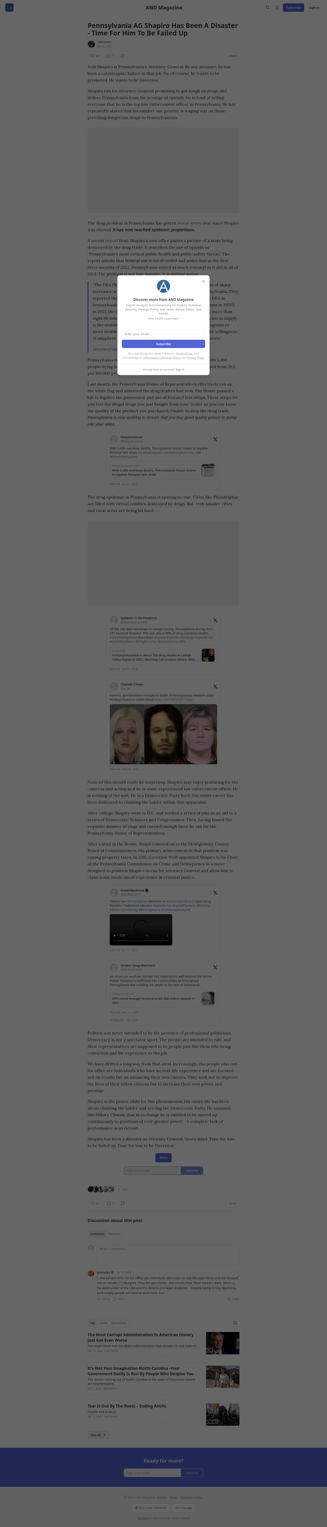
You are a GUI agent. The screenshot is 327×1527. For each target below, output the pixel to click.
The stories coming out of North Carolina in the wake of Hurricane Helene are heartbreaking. (141, 1381)
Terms (173, 1497)
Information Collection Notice (162, 357)
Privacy (162, 1497)
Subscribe (293, 7)
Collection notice (191, 1497)
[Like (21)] (95, 56)
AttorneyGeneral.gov (113, 349)
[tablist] (105, 1234)
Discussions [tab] (119, 1323)
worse (183, 223)
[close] (203, 281)
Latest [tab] (103, 1323)
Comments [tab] (97, 1234)
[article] (163, 1345)
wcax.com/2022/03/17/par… (175, 699)
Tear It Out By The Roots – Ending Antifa (127, 1406)
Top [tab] (92, 1323)
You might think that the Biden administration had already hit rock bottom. (142, 1346)
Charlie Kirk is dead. (102, 1412)
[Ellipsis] (237, 1272)
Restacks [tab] (114, 1234)
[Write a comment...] (168, 1255)
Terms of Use (184, 353)
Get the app (183, 1508)
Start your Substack (150, 1508)
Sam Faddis (105, 42)
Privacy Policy (195, 357)
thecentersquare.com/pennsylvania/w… (167, 452)
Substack (143, 1518)
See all (99, 1435)
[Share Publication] (277, 7)
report (111, 240)
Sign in (314, 7)
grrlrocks (103, 1272)
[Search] (268, 7)
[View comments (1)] (110, 56)
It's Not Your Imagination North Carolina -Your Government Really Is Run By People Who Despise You (141, 1371)
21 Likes (123, 1189)
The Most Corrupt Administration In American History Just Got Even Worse (141, 1337)
